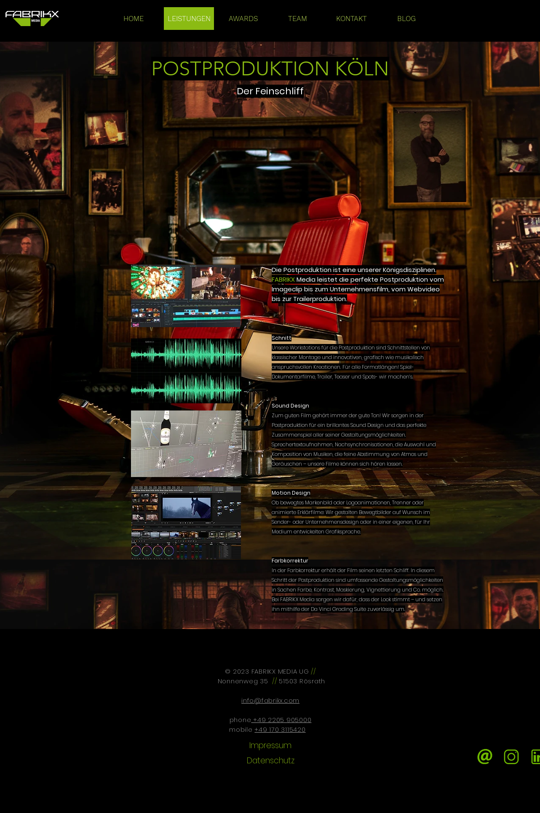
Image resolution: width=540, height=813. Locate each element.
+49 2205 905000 (281, 719)
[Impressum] (270, 745)
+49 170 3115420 (279, 729)
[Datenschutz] (270, 761)
